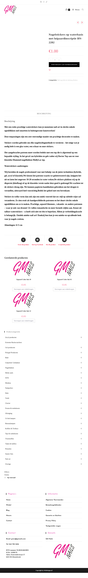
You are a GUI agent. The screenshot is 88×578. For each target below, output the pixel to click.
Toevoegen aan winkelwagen (64, 64)
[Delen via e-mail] (64, 242)
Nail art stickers (67, 80)
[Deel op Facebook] (37, 242)
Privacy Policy (51, 521)
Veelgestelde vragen (53, 526)
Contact (9, 521)
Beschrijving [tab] (44, 114)
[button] (50, 70)
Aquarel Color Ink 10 (23, 279)
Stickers (75, 80)
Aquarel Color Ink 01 (64, 279)
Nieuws (8, 515)
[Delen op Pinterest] (51, 242)
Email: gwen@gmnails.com (16, 539)
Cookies (48, 510)
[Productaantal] (55, 60)
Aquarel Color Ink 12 (23, 311)
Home (8, 500)
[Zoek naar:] (82, 10)
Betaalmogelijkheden (53, 505)
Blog (7, 510)
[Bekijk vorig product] (78, 22)
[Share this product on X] (23, 242)
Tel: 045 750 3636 (12, 544)
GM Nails (49, 539)
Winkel (8, 505)
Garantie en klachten (53, 515)
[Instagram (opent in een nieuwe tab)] (43, 2)
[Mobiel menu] (75, 10)
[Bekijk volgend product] (82, 22)
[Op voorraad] (5, 477)
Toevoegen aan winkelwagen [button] (23, 289)
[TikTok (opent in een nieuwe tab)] (46, 2)
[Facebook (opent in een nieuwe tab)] (41, 2)
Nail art (59, 80)
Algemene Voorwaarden (54, 500)
